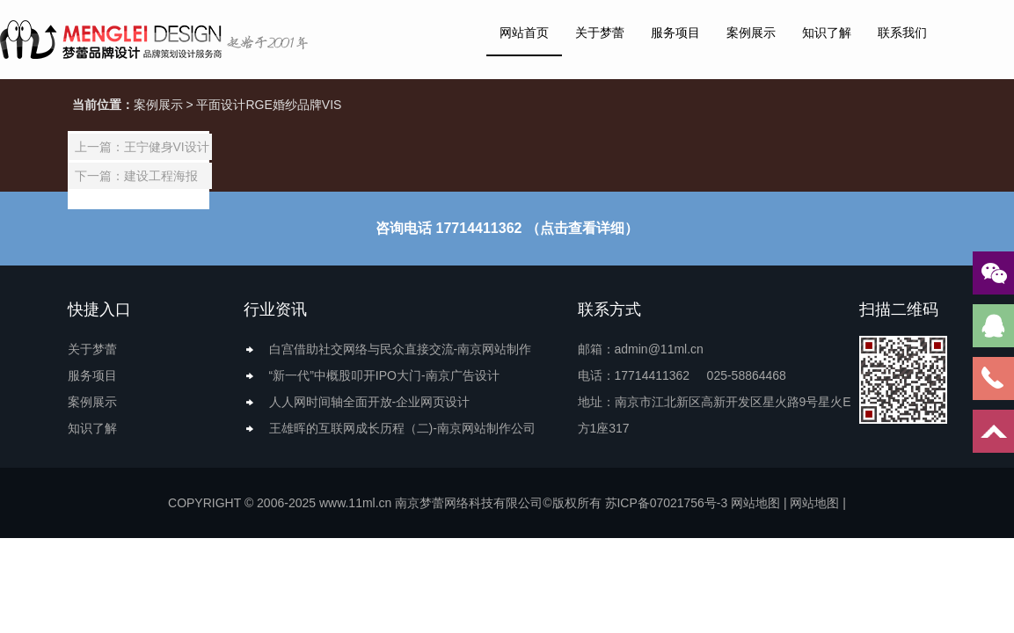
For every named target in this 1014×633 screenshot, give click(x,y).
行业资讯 (275, 309)
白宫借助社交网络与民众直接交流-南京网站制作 (400, 349)
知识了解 (826, 32)
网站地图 (755, 503)
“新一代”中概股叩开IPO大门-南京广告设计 (384, 375)
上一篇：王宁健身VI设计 (142, 147)
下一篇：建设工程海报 (136, 176)
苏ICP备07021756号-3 (665, 503)
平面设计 (220, 105)
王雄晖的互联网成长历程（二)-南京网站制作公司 (402, 428)
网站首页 (524, 32)
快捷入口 (99, 309)
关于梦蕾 (599, 32)
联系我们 (902, 32)
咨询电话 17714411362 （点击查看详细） (507, 228)
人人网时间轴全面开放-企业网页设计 (370, 402)
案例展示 (751, 32)
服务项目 (675, 32)
